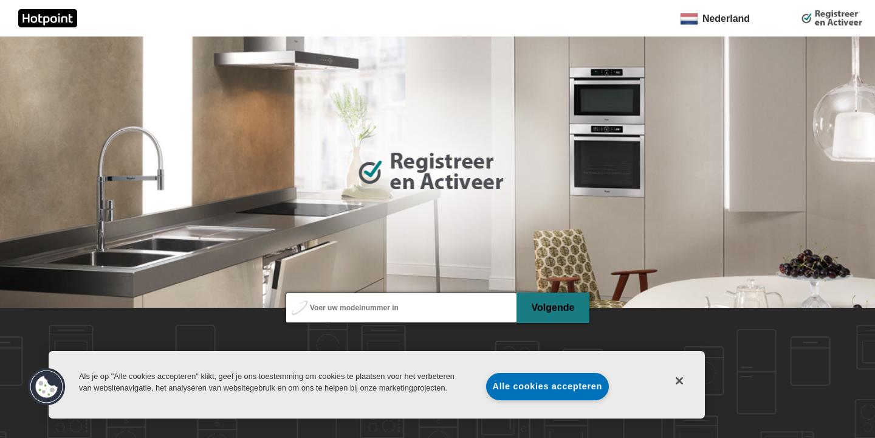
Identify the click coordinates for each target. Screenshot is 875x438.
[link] (47, 18)
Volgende (553, 307)
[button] (46, 386)
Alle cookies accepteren (548, 386)
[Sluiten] (679, 380)
